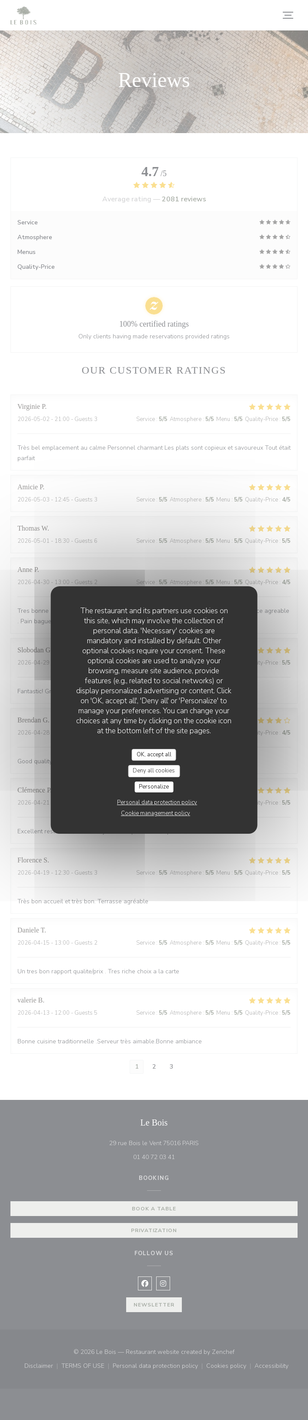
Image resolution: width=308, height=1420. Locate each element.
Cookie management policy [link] (155, 813)
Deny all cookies (154, 771)
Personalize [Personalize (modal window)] (154, 787)
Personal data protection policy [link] (157, 802)
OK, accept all (154, 754)
